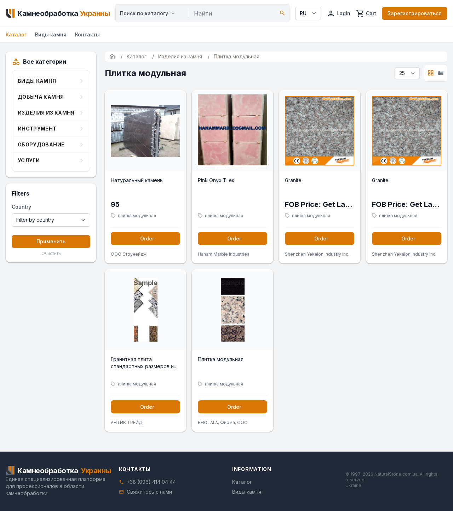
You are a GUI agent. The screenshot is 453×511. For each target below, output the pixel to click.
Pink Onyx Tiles (216, 180)
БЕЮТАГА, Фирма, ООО (223, 422)
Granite (293, 180)
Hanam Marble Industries (224, 254)
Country (21, 207)
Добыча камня (41, 97)
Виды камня (51, 34)
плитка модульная (137, 215)
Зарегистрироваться (415, 13)
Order (147, 239)
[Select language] (308, 13)
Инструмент (37, 129)
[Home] (58, 13)
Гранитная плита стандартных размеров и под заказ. (142, 363)
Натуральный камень (137, 180)
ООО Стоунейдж (129, 254)
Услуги (29, 160)
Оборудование (41, 144)
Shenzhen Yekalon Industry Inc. (317, 254)
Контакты (87, 34)
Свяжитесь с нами (149, 492)
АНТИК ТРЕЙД (127, 422)
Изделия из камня (46, 113)
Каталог (16, 34)
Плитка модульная (220, 359)
